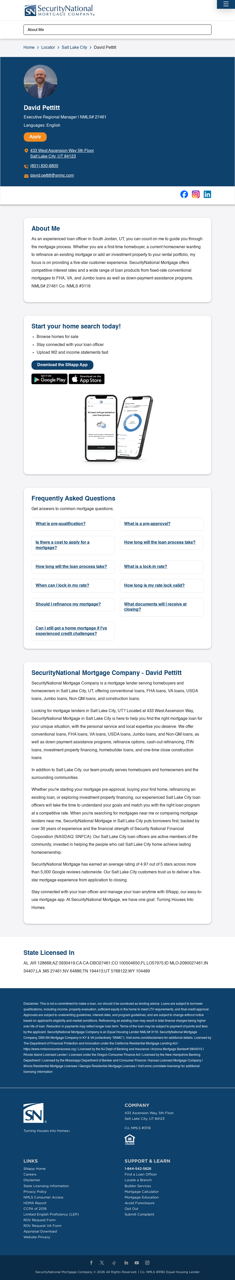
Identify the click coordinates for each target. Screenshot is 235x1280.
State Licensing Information (46, 1186)
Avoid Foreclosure (140, 1203)
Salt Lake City (74, 48)
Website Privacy (36, 1237)
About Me (36, 30)
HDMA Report (34, 1203)
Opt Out (131, 1209)
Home (29, 48)
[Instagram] (147, 1263)
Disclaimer (31, 1180)
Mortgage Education (142, 1197)
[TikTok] (114, 1263)
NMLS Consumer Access (43, 1197)
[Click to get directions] (59, 153)
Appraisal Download (40, 1231)
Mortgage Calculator (142, 1192)
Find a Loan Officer (141, 1174)
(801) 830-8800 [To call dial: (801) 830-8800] (44, 166)
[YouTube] (137, 1263)
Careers (29, 1174)
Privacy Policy (35, 1192)
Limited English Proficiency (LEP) (51, 1214)
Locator (48, 48)
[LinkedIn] (126, 1263)
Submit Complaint (139, 1214)
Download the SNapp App (62, 365)
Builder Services (138, 1186)
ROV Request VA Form (42, 1226)
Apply (35, 137)
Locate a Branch (138, 1180)
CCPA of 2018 (34, 1209)
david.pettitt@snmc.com (52, 176)
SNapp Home (34, 1169)
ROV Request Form (39, 1220)
